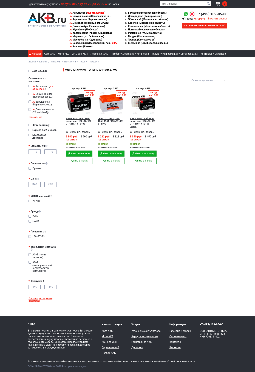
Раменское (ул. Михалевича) (143, 32)
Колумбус (199, 18)
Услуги (156, 53)
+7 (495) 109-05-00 (211, 14)
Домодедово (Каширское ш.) (143, 16)
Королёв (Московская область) (145, 22)
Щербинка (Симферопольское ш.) (146, 43)
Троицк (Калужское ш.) (140, 39)
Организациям (189, 53)
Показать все (35, 117)
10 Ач (82, 61)
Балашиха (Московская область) (146, 12)
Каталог (35, 53)
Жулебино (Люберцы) (83, 29)
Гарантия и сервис (180, 331)
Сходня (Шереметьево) (140, 36)
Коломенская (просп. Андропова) (90, 32)
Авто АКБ (49, 53)
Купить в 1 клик (78, 160)
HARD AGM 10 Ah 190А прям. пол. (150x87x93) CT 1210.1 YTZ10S (78, 121)
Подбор (115, 53)
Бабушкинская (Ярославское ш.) (89, 16)
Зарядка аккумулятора (144, 336)
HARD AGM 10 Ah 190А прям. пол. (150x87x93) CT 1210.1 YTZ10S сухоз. (142, 122)
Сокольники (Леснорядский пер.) (93, 43)
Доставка (128, 53)
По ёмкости (70, 61)
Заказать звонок (217, 18)
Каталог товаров (112, 324)
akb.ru (192, 361)
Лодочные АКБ (99, 53)
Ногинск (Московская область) (145, 29)
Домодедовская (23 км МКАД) (89, 22)
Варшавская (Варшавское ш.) (88, 19)
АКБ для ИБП (80, 53)
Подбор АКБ (109, 352)
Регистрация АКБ (141, 342)
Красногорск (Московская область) (147, 26)
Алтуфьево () (87, 12)
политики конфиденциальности (65, 361)
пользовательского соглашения (96, 361)
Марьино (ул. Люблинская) (86, 36)
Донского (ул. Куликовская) (87, 26)
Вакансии (220, 53)
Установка (143, 53)
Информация (170, 53)
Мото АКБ (63, 53)
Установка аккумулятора (145, 331)
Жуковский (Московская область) (146, 19)
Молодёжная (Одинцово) (85, 39)
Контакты (206, 53)
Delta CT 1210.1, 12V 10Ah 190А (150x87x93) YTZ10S (110, 121)
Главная (32, 61)
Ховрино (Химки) (80, 46)
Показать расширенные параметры (40, 299)
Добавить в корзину (79, 153)
